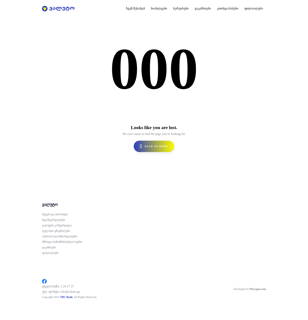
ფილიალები (50, 252)
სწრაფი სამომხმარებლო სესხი (62, 241)
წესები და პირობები (55, 214)
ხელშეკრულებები (53, 219)
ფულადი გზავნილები (56, 230)
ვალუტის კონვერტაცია (57, 225)
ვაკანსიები (49, 247)
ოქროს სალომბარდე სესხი (59, 236)
